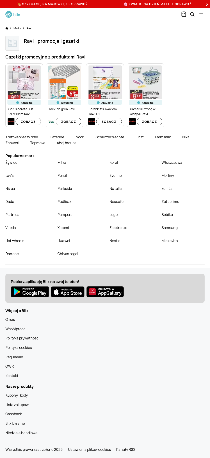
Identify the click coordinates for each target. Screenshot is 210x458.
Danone (12, 253)
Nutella (116, 188)
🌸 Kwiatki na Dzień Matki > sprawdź (158, 4)
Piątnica (12, 214)
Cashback (13, 413)
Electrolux (118, 227)
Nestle (115, 240)
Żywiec (11, 162)
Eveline (116, 175)
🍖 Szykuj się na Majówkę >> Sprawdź (52, 4)
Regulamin (14, 357)
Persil (62, 175)
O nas (10, 319)
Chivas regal (67, 253)
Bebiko (167, 214)
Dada (9, 201)
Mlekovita (170, 240)
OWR (9, 366)
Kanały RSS (125, 449)
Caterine (57, 137)
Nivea (10, 188)
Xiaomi (63, 227)
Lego (114, 214)
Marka (17, 28)
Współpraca (15, 328)
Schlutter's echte (110, 137)
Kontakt (11, 375)
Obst (140, 137)
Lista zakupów (17, 404)
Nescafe (116, 201)
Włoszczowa (172, 162)
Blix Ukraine (15, 423)
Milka (61, 162)
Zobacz (28, 121)
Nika (185, 137)
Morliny (168, 175)
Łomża (167, 188)
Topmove (38, 142)
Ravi (29, 28)
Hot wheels (14, 240)
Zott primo (170, 201)
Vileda (10, 227)
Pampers (64, 214)
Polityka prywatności (22, 338)
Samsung (170, 227)
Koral (114, 162)
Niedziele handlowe (21, 432)
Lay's (9, 175)
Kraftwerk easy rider (22, 137)
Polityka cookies (18, 347)
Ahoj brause (66, 142)
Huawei (63, 240)
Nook (80, 137)
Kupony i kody (16, 395)
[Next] (206, 4)
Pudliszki (65, 201)
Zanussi (12, 142)
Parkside (64, 188)
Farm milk (163, 137)
